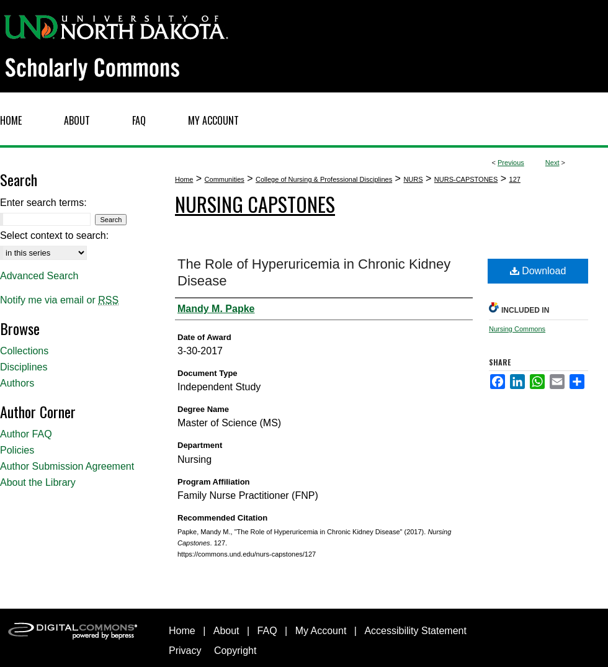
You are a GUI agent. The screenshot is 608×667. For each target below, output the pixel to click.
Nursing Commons (517, 329)
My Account (321, 630)
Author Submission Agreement (67, 466)
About (226, 630)
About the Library (38, 482)
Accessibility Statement (415, 630)
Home (184, 179)
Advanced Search (39, 276)
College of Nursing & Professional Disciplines (324, 179)
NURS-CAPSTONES (466, 179)
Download (538, 271)
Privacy (185, 650)
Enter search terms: (43, 202)
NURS (412, 179)
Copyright (235, 650)
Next (552, 162)
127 (515, 179)
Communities (224, 179)
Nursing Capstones (255, 203)
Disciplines (23, 367)
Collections (24, 351)
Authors (17, 383)
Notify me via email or (59, 300)
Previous (511, 162)
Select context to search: (54, 235)
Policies (17, 450)
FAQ (267, 630)
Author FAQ (26, 434)
